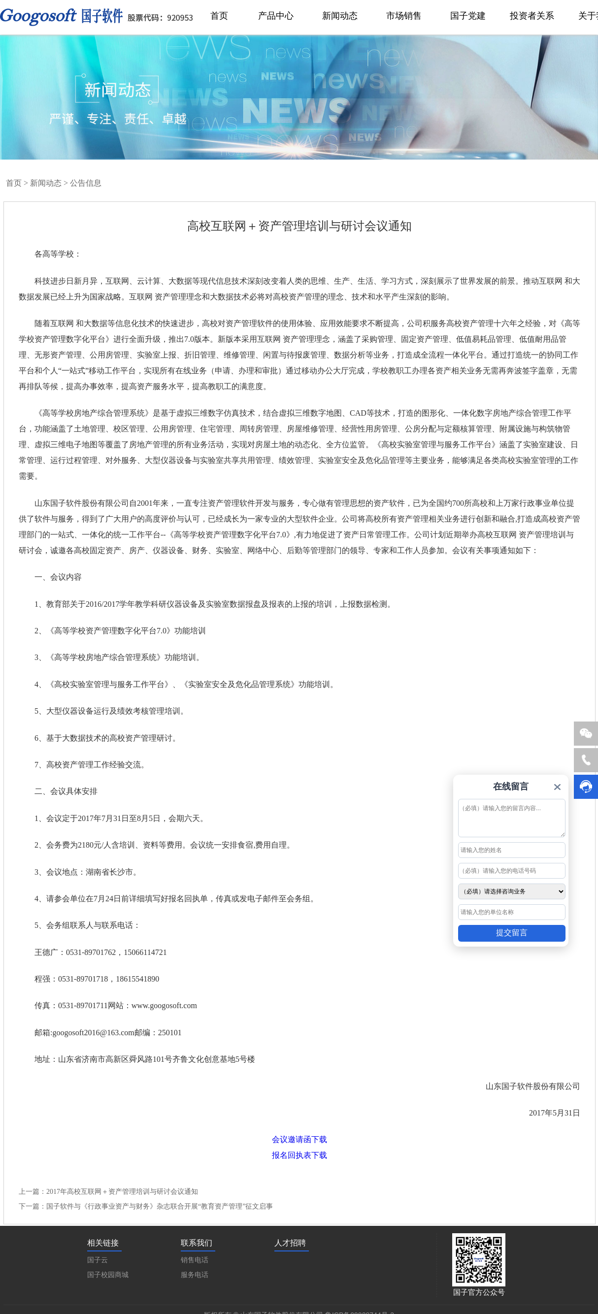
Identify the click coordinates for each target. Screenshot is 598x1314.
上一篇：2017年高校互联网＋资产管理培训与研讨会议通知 (108, 1191)
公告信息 (85, 183)
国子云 (97, 1260)
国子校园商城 (108, 1275)
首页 (14, 183)
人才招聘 (290, 1243)
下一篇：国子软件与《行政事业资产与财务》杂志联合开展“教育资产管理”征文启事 (146, 1206)
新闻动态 (46, 183)
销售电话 (194, 1260)
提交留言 (512, 932)
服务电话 (194, 1275)
